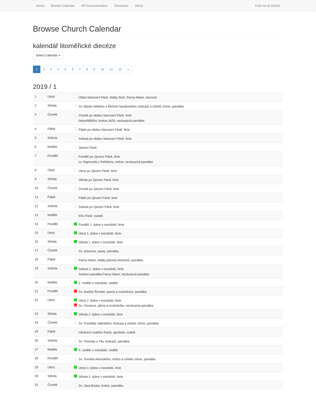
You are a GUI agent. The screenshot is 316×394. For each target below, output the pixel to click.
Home (40, 5)
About (139, 5)
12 (120, 69)
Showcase (121, 5)
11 (111, 69)
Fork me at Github (267, 5)
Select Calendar (48, 55)
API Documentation (94, 5)
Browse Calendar (62, 5)
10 (102, 69)
